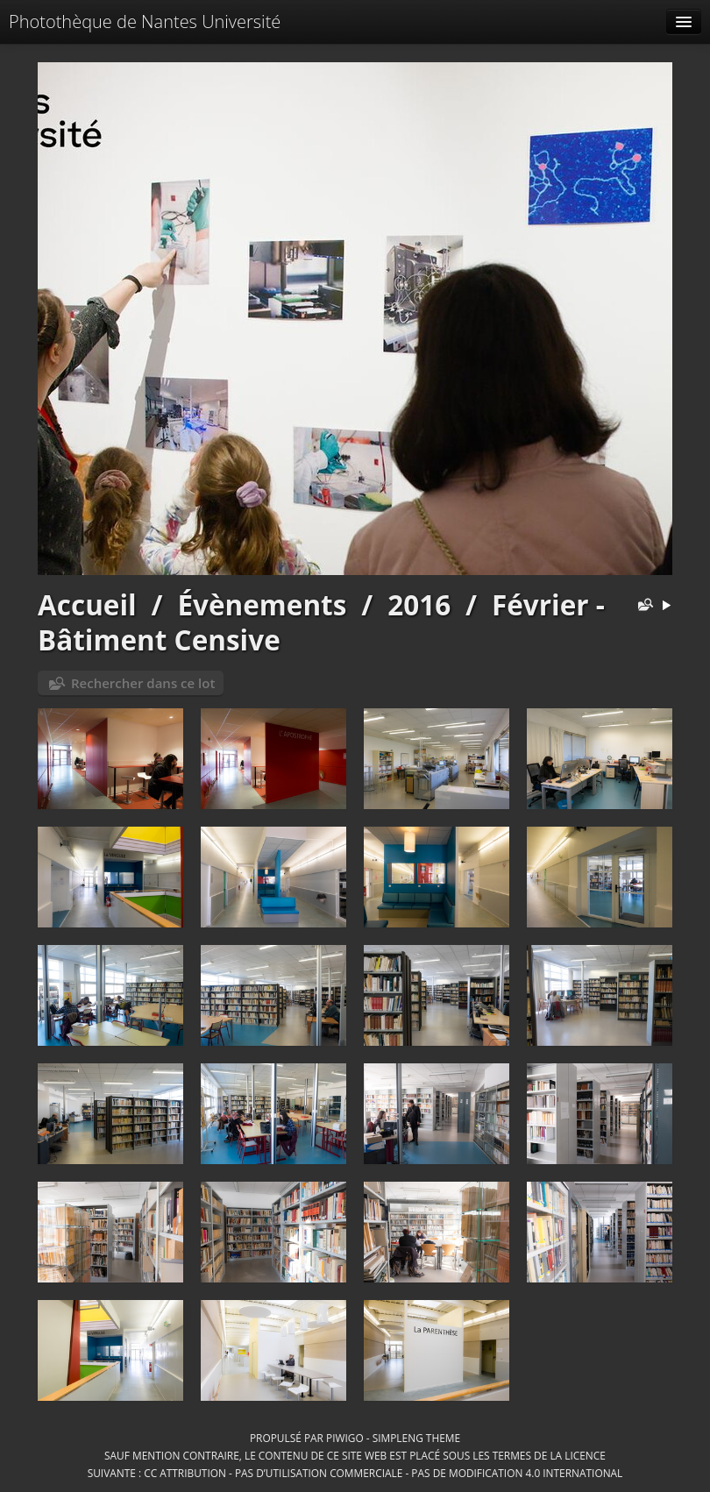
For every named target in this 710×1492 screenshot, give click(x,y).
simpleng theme (416, 1438)
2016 (419, 604)
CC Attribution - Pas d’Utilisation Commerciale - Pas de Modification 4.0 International (383, 1473)
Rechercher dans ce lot (143, 683)
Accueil (87, 604)
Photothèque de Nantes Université (144, 21)
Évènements (261, 604)
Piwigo (345, 1438)
